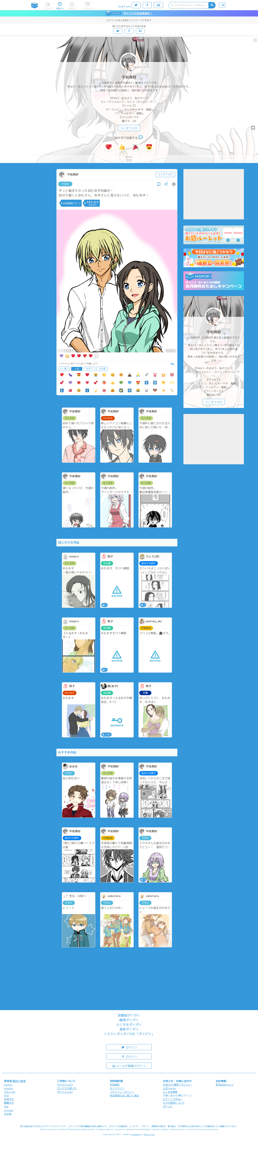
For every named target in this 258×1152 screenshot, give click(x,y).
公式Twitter (169, 1088)
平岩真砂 (129, 77)
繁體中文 (9, 1103)
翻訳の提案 (19, 1081)
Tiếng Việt (9, 1092)
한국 (6, 1095)
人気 (77, 368)
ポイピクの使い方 (66, 1088)
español (8, 1088)
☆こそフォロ (129, 128)
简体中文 (9, 1099)
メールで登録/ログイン (129, 1065)
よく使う (64, 368)
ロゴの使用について (174, 1103)
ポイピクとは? (65, 1084)
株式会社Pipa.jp (224, 1084)
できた (65, 184)
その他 (102, 368)
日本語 (7, 1114)
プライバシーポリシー (122, 1092)
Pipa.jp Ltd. (149, 1134)
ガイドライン (117, 1088)
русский (8, 1110)
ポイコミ (168, 1106)
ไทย (6, 1106)
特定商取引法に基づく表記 (124, 1095)
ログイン (129, 1047)
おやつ (89, 368)
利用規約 (115, 1084)
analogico (136, 1134)
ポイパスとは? (65, 1092)
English (8, 1084)
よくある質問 (170, 1092)
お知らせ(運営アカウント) (177, 1084)
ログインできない (172, 1099)
